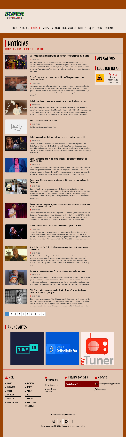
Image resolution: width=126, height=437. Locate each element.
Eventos (82, 28)
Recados (56, 28)
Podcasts (24, 28)
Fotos (29, 387)
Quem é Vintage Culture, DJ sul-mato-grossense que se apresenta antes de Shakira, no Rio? (58, 160)
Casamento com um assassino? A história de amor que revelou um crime (57, 271)
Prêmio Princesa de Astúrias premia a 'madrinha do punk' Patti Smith (56, 225)
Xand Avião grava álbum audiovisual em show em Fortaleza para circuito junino (59, 56)
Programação (69, 28)
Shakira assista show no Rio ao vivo (43, 120)
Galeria (45, 28)
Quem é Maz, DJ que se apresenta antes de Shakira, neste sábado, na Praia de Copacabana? (59, 181)
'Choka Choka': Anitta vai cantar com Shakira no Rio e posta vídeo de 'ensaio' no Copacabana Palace (59, 78)
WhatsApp (102, 390)
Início (14, 28)
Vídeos (29, 390)
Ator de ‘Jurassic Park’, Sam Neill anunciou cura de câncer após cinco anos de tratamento (59, 248)
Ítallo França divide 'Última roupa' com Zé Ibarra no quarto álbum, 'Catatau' (58, 101)
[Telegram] (66, 421)
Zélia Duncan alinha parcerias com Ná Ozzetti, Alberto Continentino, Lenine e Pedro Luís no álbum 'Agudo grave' (58, 291)
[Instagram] (53, 421)
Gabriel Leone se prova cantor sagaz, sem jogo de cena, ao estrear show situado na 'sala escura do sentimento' (60, 205)
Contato (109, 28)
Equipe (91, 28)
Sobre (100, 28)
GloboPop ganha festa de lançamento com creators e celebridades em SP (57, 137)
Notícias (35, 28)
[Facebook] (72, 421)
